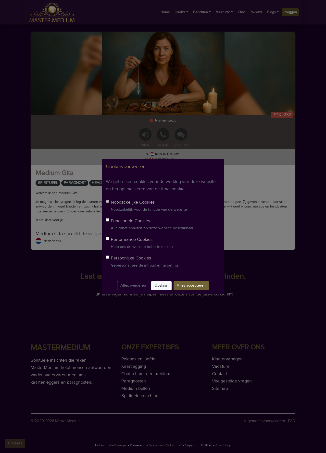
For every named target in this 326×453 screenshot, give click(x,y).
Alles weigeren (133, 285)
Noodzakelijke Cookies (133, 202)
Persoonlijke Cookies (131, 258)
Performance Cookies (131, 239)
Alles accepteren (191, 285)
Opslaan (161, 285)
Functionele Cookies (130, 220)
